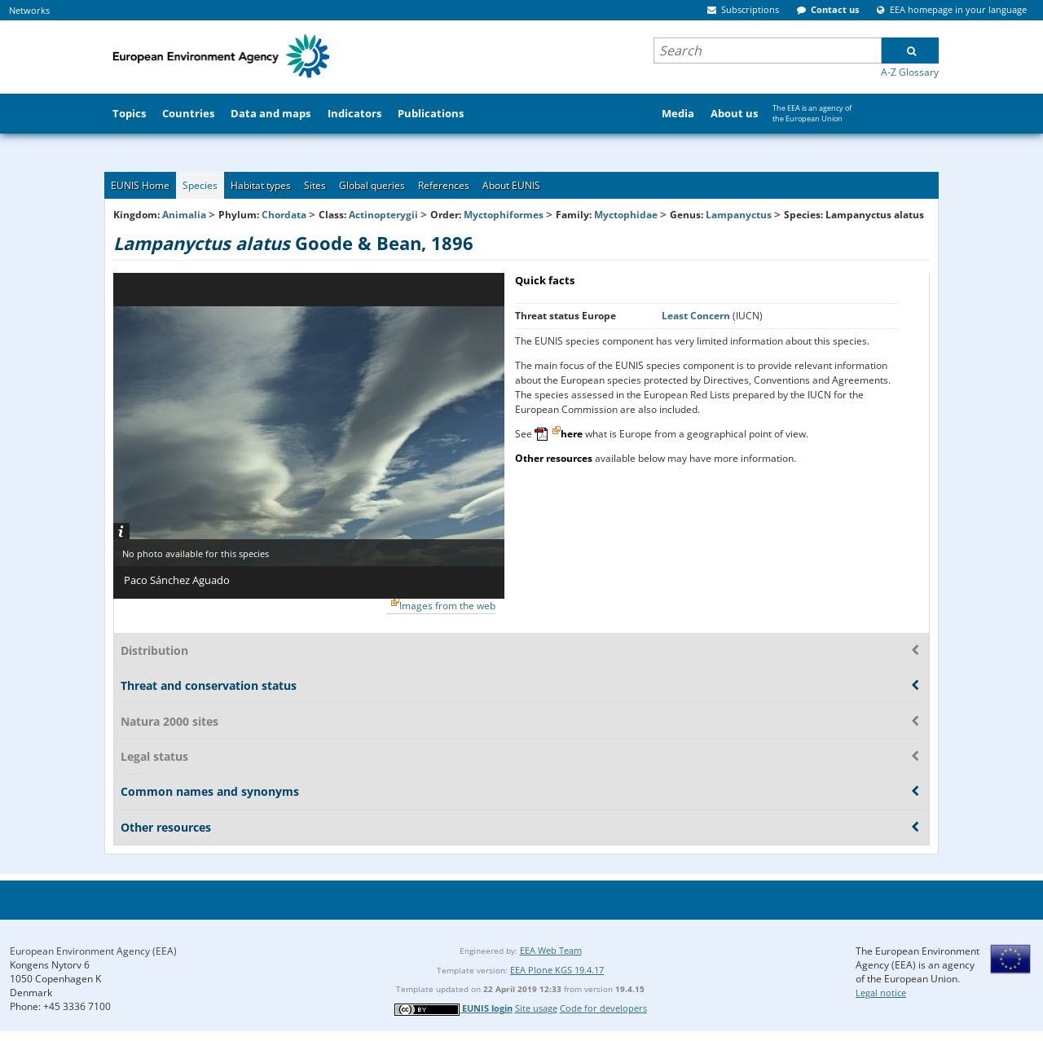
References (443, 185)
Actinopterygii (383, 215)
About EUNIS (511, 185)
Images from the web (447, 606)
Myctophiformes (504, 215)
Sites (315, 185)
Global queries (372, 185)
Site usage (536, 1008)
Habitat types (261, 185)
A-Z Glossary (910, 72)
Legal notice (881, 992)
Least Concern (697, 316)
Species (200, 185)
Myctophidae (626, 215)
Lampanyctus (740, 215)
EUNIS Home (140, 185)
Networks (29, 10)
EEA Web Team (551, 950)
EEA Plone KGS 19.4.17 (557, 970)
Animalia (184, 215)
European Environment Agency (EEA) (93, 951)
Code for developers (603, 1008)
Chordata (284, 215)
